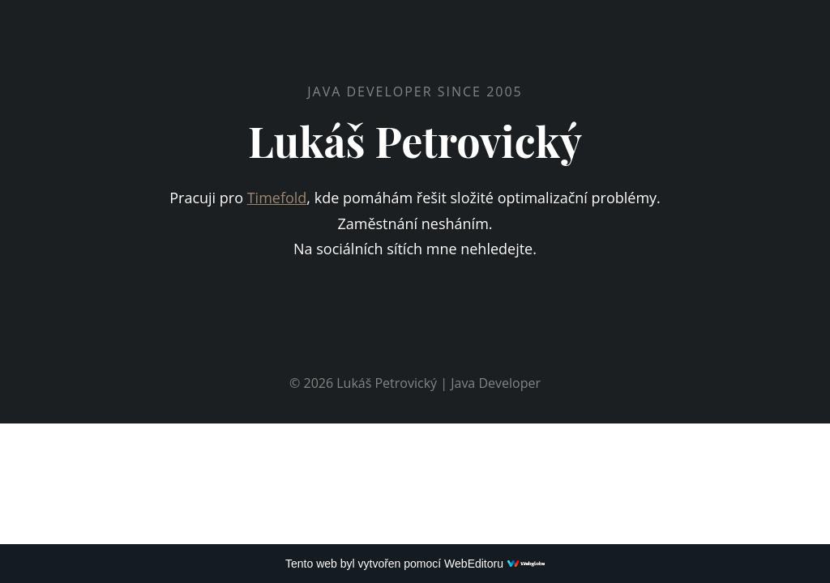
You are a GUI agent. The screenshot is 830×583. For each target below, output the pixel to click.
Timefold (277, 197)
